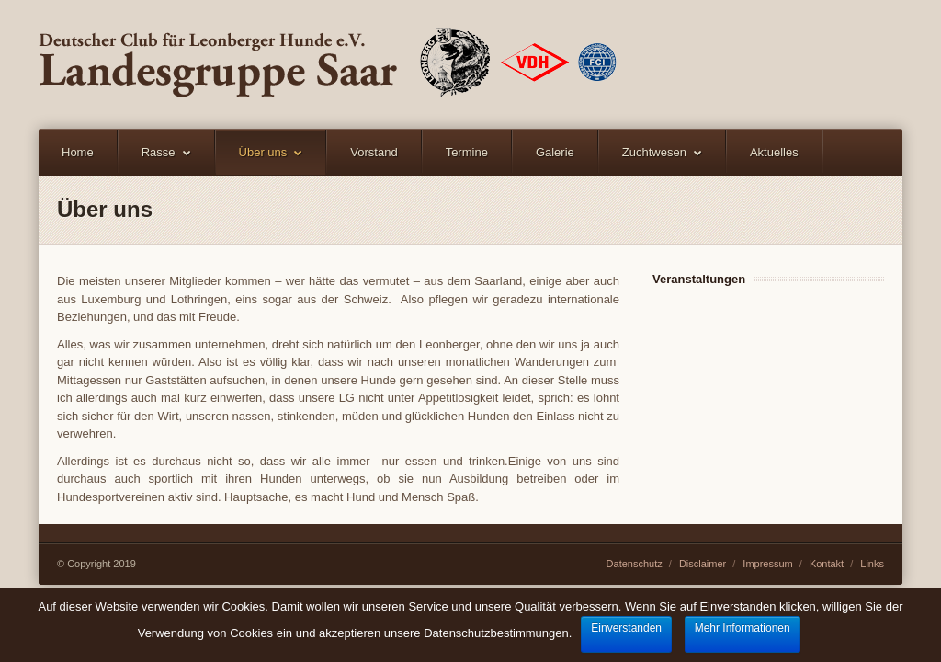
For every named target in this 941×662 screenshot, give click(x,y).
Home (78, 152)
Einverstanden (626, 628)
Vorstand (373, 152)
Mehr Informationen (742, 628)
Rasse (159, 152)
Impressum (767, 563)
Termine (467, 152)
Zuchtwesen (654, 152)
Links (872, 563)
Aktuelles (774, 152)
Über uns (263, 152)
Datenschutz (635, 563)
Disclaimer (702, 563)
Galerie (555, 152)
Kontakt (827, 563)
